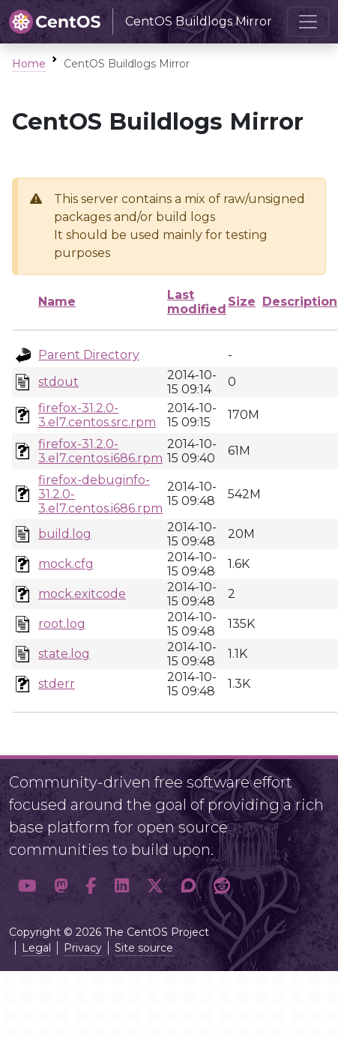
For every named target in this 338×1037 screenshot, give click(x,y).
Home (29, 63)
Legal (36, 948)
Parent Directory (88, 355)
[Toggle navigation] (308, 22)
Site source (144, 948)
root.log (61, 624)
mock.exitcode (82, 594)
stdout (58, 382)
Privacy (83, 948)
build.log (64, 534)
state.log (64, 654)
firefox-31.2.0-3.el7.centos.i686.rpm (100, 451)
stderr (56, 684)
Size (242, 301)
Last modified (196, 302)
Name (57, 301)
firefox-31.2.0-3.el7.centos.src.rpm (97, 415)
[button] (27, 885)
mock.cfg (66, 564)
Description (299, 301)
